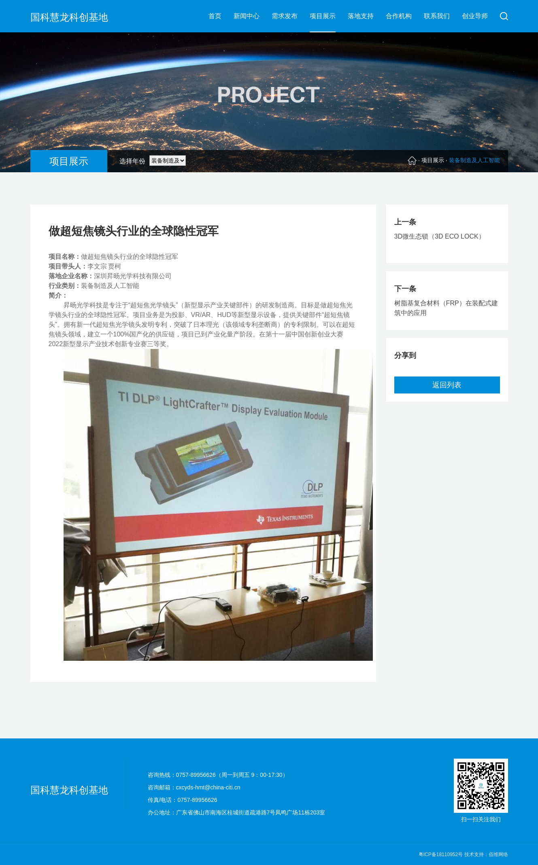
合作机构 (399, 16)
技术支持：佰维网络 (486, 854)
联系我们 (437, 16)
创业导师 (475, 16)
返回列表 (446, 385)
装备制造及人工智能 (474, 160)
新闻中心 (246, 16)
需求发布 (285, 16)
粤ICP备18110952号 (441, 854)
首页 (214, 16)
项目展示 (323, 16)
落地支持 (361, 16)
